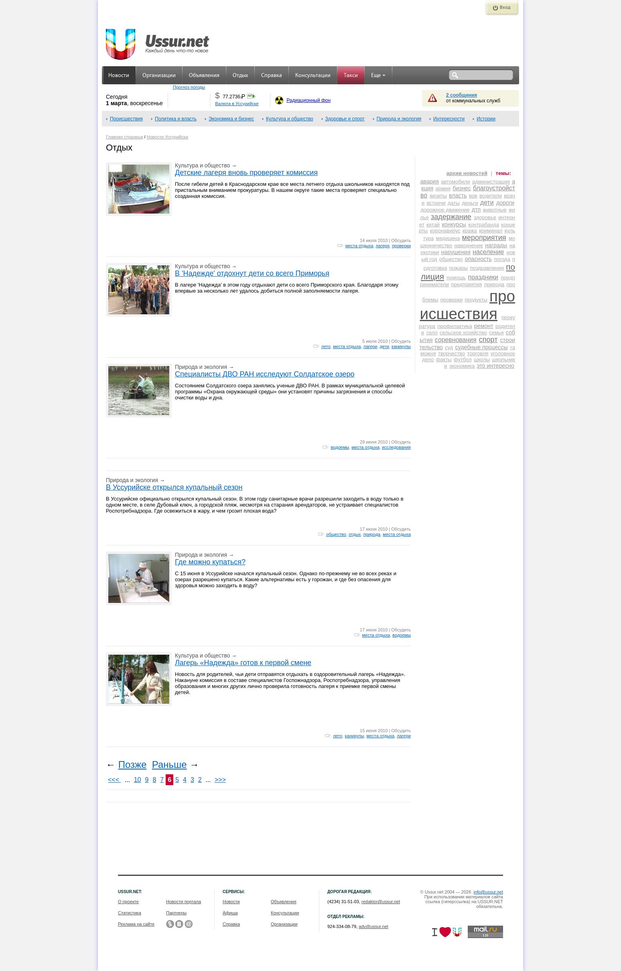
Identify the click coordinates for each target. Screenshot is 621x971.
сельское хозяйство (463, 333)
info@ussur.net (488, 892)
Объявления (204, 76)
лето (326, 346)
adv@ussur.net (373, 926)
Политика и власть (176, 119)
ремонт (483, 326)
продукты (476, 300)
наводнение (468, 245)
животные (495, 210)
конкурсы (454, 224)
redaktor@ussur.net (380, 901)
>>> (220, 779)
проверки (401, 245)
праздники (483, 277)
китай (433, 225)
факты (444, 359)
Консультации (313, 76)
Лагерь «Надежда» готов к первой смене (243, 663)
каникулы (401, 346)
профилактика (454, 326)
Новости (118, 76)
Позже (132, 764)
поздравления (487, 268)
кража (470, 231)
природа (371, 534)
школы (482, 359)
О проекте (128, 901)
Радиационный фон (308, 100)
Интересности (449, 119)
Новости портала (183, 901)
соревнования (456, 339)
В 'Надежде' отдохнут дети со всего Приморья (252, 273)
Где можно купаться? (210, 562)
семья (496, 333)
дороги (505, 202)
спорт (488, 340)
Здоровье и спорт (345, 119)
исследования (396, 447)
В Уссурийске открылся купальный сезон (174, 487)
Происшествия (126, 119)
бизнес (462, 188)
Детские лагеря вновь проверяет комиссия (246, 173)
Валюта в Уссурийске (236, 103)
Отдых (240, 76)
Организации (159, 76)
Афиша (230, 912)
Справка (271, 76)
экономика (462, 366)
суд (449, 347)
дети (384, 346)
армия (443, 188)
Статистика (129, 912)
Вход (505, 7)
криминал (490, 231)
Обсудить (401, 240)
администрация (491, 182)
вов (473, 196)
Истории (486, 119)
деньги (470, 203)
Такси (351, 76)
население (488, 251)
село (431, 333)
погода (502, 259)
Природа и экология (399, 119)
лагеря (382, 245)
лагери (370, 346)
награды (496, 245)
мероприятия (484, 238)
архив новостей (466, 173)
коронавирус (445, 231)
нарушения (456, 252)
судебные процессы (481, 347)
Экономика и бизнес (231, 119)
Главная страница (124, 136)
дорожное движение (444, 210)
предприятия (466, 284)
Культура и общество (289, 119)
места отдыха (359, 245)
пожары (458, 268)
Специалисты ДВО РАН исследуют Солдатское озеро (265, 374)
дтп (476, 209)
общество (336, 534)
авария (429, 181)
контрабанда (483, 225)
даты (454, 203)
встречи (436, 203)
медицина (448, 238)
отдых (355, 534)
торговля (477, 353)
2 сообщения (461, 95)
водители (490, 196)
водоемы (340, 447)
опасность (478, 259)
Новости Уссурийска (167, 136)
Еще (378, 76)
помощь (456, 278)
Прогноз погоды (189, 87)
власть (458, 195)
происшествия (467, 304)
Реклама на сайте (136, 924)
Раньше (169, 764)
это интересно (495, 365)
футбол (463, 359)
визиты (438, 196)
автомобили (455, 182)
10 (137, 779)
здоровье (485, 217)
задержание (451, 217)
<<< (114, 779)
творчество (451, 353)
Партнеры (176, 912)
